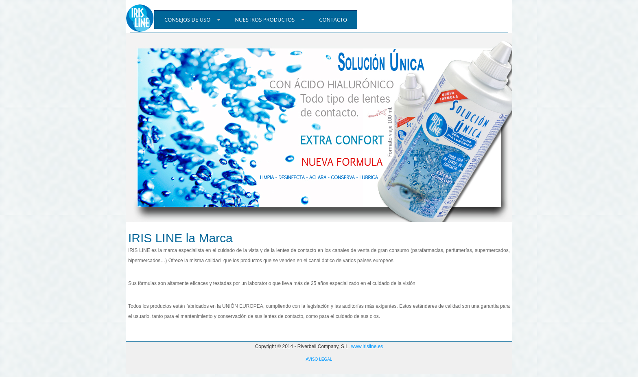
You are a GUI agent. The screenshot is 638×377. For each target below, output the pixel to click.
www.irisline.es (367, 346)
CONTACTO (333, 19)
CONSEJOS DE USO (187, 19)
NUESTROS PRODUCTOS (265, 19)
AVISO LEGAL (319, 359)
